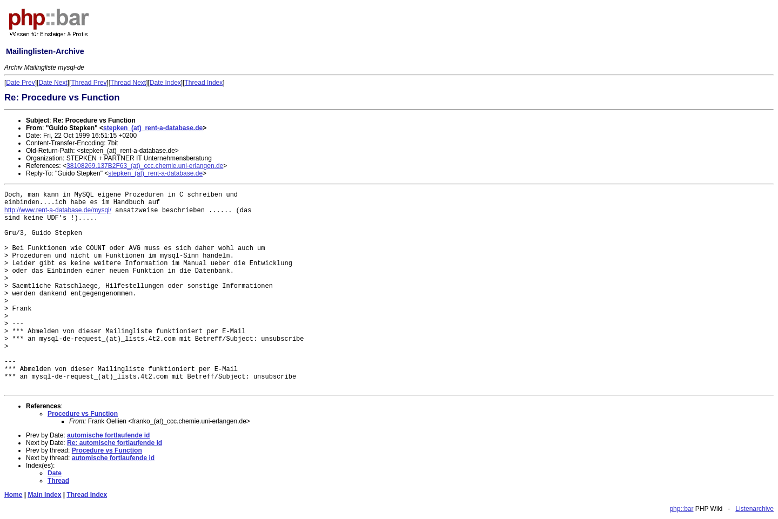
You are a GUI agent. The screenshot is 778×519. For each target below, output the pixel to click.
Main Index (44, 494)
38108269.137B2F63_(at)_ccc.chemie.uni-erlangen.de (144, 166)
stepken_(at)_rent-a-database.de (153, 128)
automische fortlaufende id (108, 435)
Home (13, 494)
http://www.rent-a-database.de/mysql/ (57, 210)
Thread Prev (88, 82)
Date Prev (20, 82)
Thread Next (128, 82)
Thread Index (204, 82)
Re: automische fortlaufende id (114, 443)
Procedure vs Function (83, 413)
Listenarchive (754, 509)
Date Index (165, 82)
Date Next (52, 82)
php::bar (681, 509)
